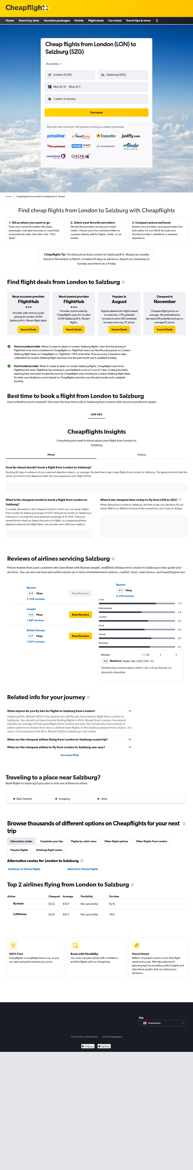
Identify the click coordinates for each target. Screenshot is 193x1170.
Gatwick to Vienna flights (82, 865)
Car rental (115, 20)
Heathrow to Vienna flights (24, 865)
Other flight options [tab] (116, 838)
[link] (28, 326)
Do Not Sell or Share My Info (84, 1033)
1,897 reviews (35, 617)
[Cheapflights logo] (27, 8)
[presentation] (123, 279)
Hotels (78, 20)
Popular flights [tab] (19, 846)
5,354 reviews (36, 595)
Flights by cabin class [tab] (83, 838)
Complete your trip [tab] (51, 838)
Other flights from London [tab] (151, 838)
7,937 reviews (35, 638)
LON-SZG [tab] (96, 411)
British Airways (36, 627)
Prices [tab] (51, 451)
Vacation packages (57, 20)
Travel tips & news (138, 20)
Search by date (29, 20)
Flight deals (96, 20)
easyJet (31, 605)
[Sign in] (157, 21)
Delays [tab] (142, 451)
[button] (68, 86)
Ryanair (31, 584)
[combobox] (54, 64)
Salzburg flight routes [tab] (49, 846)
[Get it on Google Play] (88, 1043)
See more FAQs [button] (70, 752)
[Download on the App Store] (104, 1043)
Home (10, 20)
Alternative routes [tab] (21, 838)
